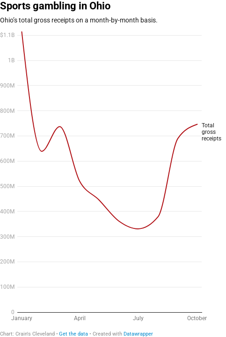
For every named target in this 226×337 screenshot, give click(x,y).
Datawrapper (138, 334)
